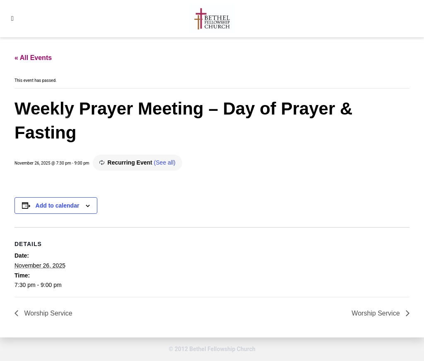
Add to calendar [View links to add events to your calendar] (58, 205)
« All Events (33, 57)
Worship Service (47, 313)
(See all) (165, 162)
